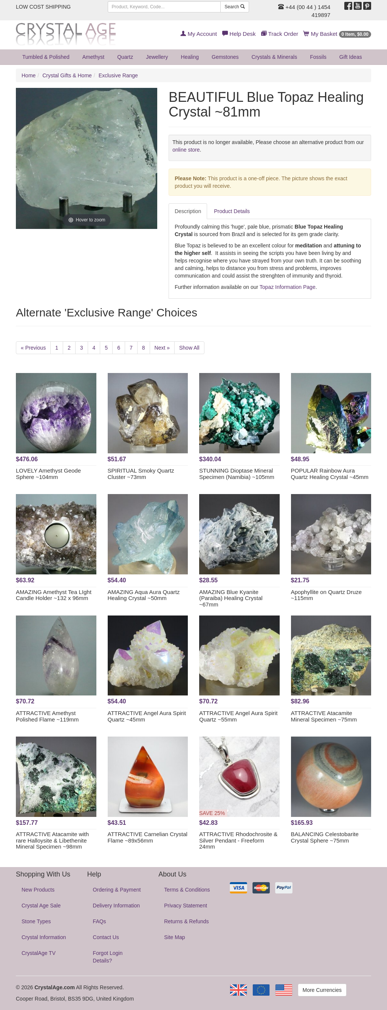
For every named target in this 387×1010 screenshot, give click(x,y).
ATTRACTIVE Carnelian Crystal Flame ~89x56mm (147, 837)
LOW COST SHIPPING (43, 7)
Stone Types (36, 921)
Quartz (125, 57)
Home (29, 75)
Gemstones (225, 57)
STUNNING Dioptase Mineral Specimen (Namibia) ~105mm (236, 473)
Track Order (279, 34)
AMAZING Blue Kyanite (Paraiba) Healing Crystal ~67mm (231, 598)
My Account (198, 34)
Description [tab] (188, 211)
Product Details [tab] (232, 211)
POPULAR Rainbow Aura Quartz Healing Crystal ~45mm (330, 473)
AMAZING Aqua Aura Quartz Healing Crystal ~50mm (144, 595)
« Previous (33, 348)
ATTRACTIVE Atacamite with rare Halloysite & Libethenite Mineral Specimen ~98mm (52, 840)
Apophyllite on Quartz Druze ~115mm (326, 595)
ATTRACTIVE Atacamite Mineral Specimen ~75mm (324, 716)
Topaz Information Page (288, 287)
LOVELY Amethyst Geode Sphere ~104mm (48, 473)
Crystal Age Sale (41, 906)
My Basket (337, 34)
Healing (190, 57)
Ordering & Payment (117, 890)
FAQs (99, 921)
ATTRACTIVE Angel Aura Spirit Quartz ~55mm (238, 716)
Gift (350, 57)
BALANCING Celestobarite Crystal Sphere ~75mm (325, 837)
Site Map (174, 937)
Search (234, 6)
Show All (189, 348)
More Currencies (322, 990)
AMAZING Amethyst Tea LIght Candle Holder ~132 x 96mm (53, 595)
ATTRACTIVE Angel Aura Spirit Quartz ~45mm (147, 716)
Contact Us (106, 937)
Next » (162, 348)
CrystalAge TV (39, 953)
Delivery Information (116, 906)
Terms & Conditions (187, 890)
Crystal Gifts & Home (67, 75)
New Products (38, 890)
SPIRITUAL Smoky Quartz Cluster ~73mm (141, 473)
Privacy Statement (185, 906)
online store (186, 150)
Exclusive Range (118, 75)
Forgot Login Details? (108, 957)
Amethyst (93, 57)
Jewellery (157, 57)
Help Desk (238, 34)
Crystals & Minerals (274, 57)
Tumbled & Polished (46, 57)
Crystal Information (44, 937)
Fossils (318, 57)
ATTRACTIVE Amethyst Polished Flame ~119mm (47, 716)
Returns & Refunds (186, 921)
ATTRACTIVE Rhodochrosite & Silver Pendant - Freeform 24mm (238, 840)
